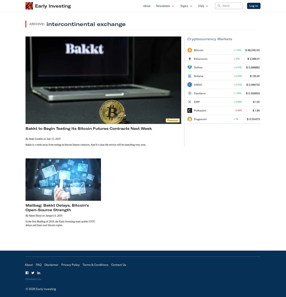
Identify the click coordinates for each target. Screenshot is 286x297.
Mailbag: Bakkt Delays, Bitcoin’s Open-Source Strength (57, 207)
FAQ (203, 6)
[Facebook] (27, 272)
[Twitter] (32, 272)
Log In (253, 6)
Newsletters (165, 6)
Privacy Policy (70, 265)
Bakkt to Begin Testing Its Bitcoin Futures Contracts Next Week (89, 128)
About (146, 6)
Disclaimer (51, 265)
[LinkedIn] (38, 272)
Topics (186, 6)
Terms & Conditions (95, 265)
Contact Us (118, 265)
